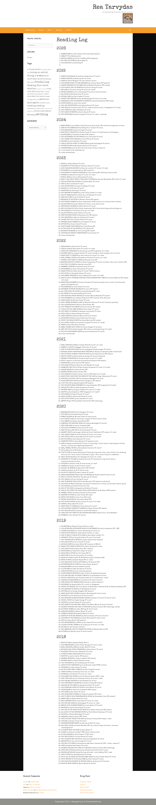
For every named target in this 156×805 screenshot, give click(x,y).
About (50, 30)
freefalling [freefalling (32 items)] (42, 82)
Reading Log (30, 30)
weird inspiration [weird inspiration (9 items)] (42, 111)
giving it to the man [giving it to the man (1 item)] (41, 88)
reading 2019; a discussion (46, 790)
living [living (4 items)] (29, 99)
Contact (68, 30)
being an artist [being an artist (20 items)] (39, 72)
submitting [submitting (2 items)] (39, 108)
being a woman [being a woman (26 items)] (35, 76)
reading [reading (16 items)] (31, 106)
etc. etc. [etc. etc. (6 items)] (30, 82)
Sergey (29, 57)
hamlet (82, 784)
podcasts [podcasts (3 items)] (42, 103)
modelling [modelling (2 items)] (36, 99)
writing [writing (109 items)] (42, 114)
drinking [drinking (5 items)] (47, 79)
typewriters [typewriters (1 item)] (30, 111)
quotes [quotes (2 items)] (48, 103)
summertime (34, 782)
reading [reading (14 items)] (40, 106)
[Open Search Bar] (130, 30)
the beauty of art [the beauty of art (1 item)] (47, 108)
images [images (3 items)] (47, 96)
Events (41, 30)
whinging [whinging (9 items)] (31, 115)
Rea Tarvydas (113, 8)
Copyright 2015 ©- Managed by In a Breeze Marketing (78, 802)
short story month (87, 793)
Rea (24, 784)
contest (41, 793)
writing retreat (86, 790)
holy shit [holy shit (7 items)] (40, 91)
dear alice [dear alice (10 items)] (38, 79)
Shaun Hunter (28, 790)
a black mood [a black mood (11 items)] (33, 69)
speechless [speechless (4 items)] (31, 108)
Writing (59, 30)
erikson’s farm (85, 782)
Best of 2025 (84, 787)
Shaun (25, 782)
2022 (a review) (34, 784)
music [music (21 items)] (43, 99)
